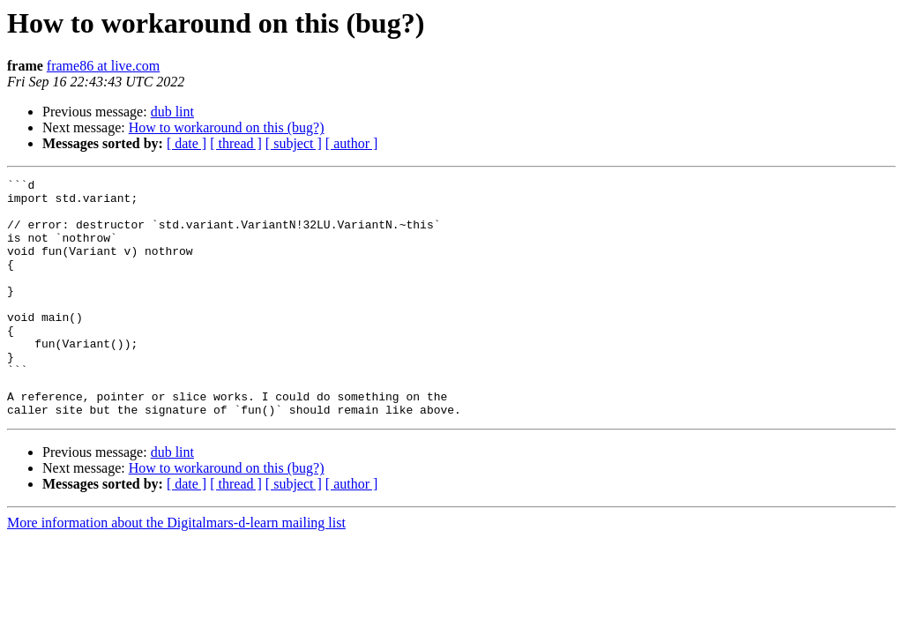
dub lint (172, 111)
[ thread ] (236, 143)
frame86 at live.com (103, 65)
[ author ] (351, 143)
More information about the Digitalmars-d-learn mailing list (176, 570)
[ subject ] (293, 143)
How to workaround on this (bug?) (227, 127)
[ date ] (186, 143)
